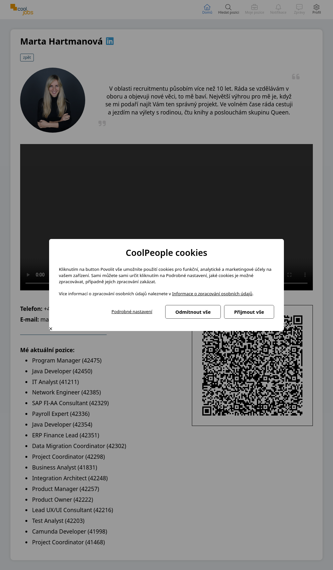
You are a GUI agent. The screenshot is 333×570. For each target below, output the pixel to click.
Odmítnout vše (193, 312)
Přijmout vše (249, 312)
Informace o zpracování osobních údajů (212, 294)
